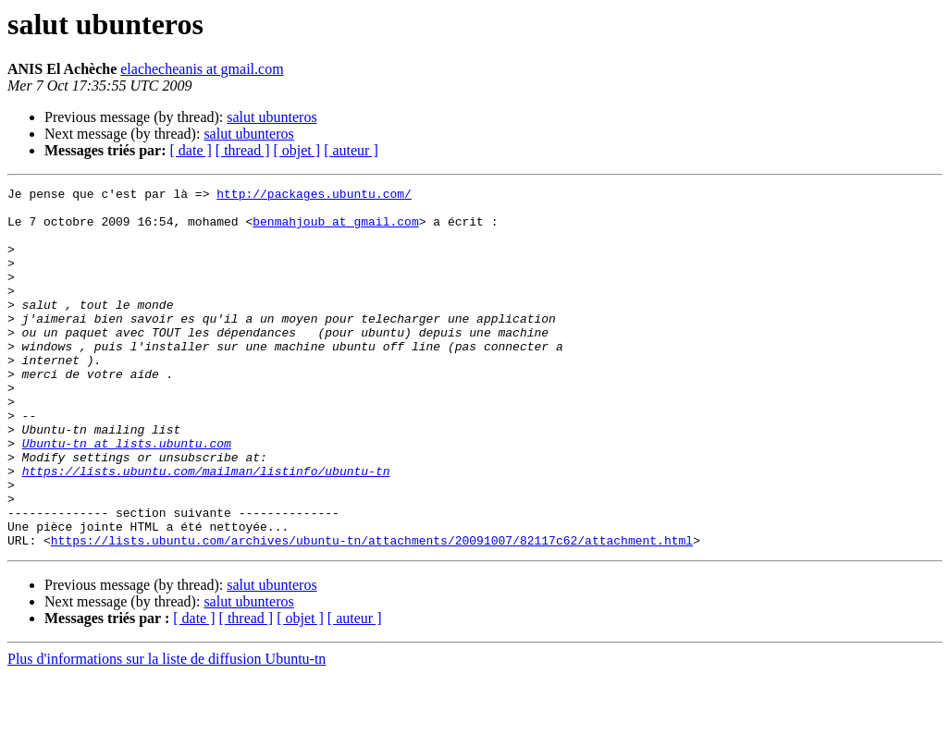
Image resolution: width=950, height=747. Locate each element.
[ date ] (191, 150)
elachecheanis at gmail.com (201, 69)
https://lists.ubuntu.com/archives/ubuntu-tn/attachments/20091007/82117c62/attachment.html (372, 612)
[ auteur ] (351, 150)
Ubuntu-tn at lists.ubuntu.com (126, 495)
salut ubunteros (271, 117)
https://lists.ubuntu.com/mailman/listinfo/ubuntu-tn (206, 528)
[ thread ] (243, 150)
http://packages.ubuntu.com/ (314, 196)
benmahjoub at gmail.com (335, 229)
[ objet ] (296, 150)
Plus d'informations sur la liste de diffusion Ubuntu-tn (166, 731)
